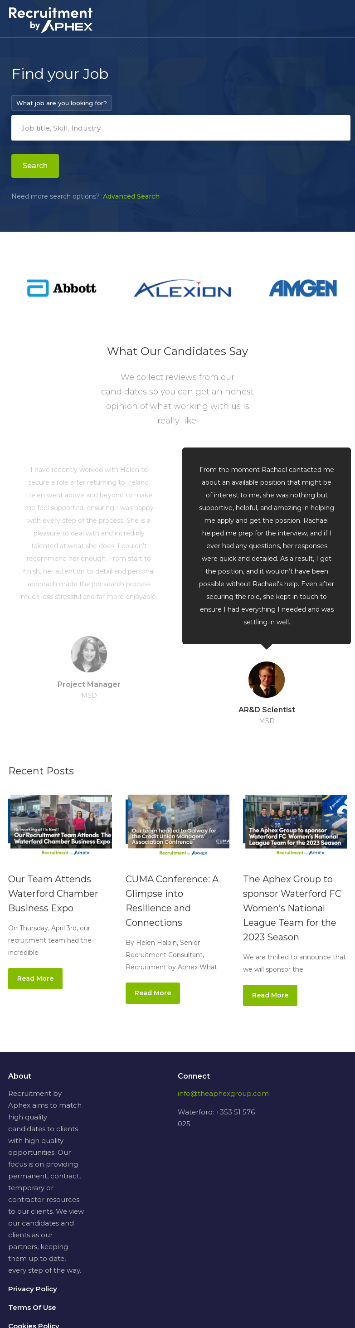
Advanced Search (131, 196)
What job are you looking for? (61, 103)
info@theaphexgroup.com (223, 1093)
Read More (35, 978)
